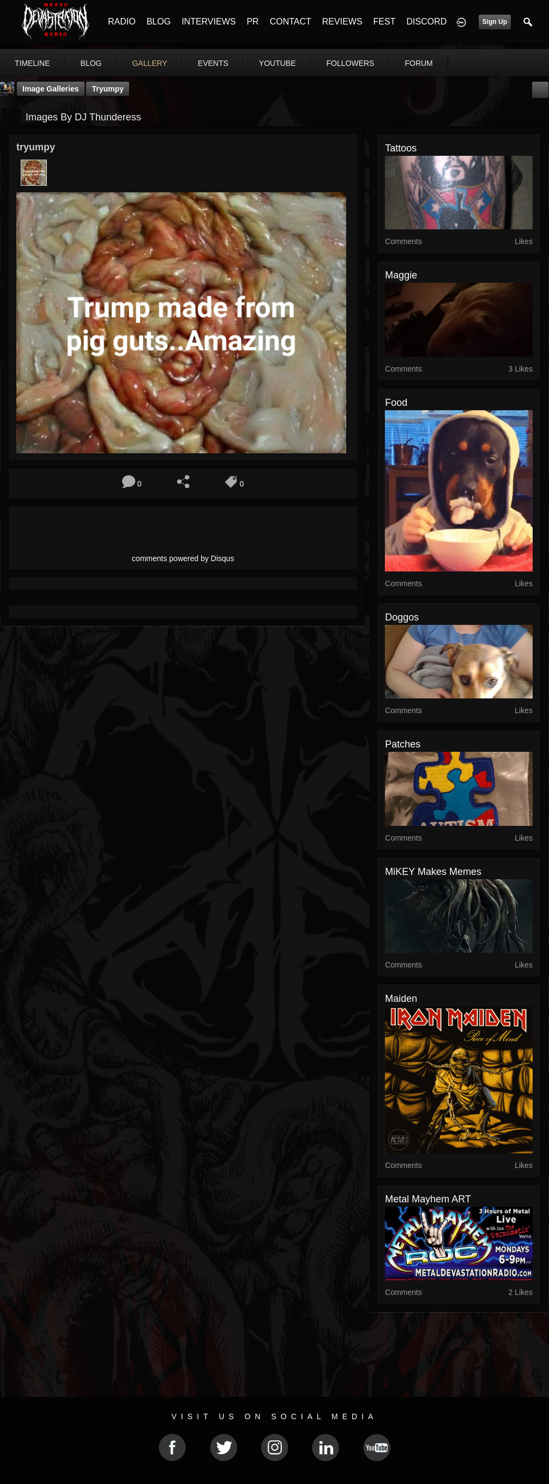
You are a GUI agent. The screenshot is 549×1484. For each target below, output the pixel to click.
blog (91, 63)
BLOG (159, 21)
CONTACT (290, 21)
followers (351, 63)
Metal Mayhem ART (428, 1199)
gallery (149, 63)
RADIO (122, 21)
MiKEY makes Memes (433, 871)
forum (418, 63)
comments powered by (183, 558)
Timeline (32, 63)
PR (252, 21)
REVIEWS (342, 21)
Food (396, 402)
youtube (277, 63)
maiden (401, 998)
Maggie (401, 275)
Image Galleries (50, 88)
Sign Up (494, 22)
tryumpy (107, 88)
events (213, 63)
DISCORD (426, 21)
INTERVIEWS (209, 21)
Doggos (402, 617)
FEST (384, 21)
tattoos (401, 148)
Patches (402, 744)
